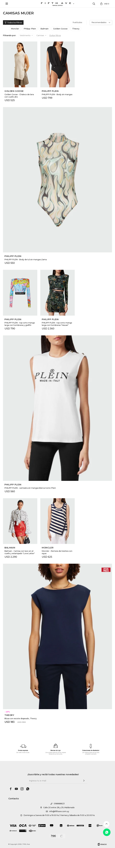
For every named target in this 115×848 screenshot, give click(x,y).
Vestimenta (25, 35)
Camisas (40, 35)
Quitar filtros (55, 35)
